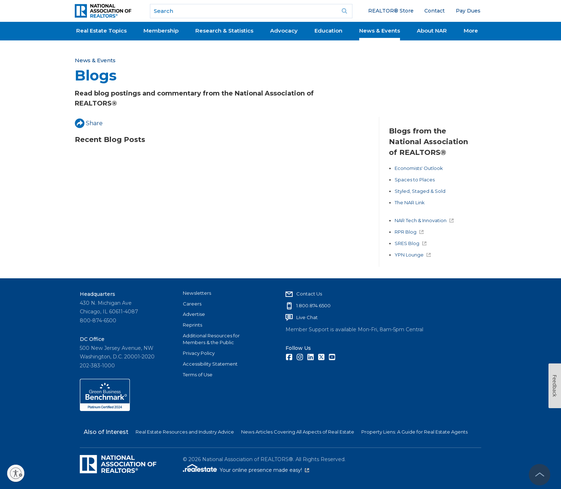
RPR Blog (409, 232)
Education (328, 30)
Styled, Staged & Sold (420, 191)
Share (89, 123)
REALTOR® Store (391, 11)
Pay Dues (468, 11)
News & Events (379, 30)
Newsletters (197, 293)
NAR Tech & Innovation (424, 220)
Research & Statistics (224, 30)
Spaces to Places (415, 179)
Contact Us (309, 294)
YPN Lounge (413, 255)
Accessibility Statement (210, 364)
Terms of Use (198, 374)
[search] (251, 11)
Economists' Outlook (419, 168)
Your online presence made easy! (264, 470)
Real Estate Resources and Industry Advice (185, 432)
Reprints (192, 325)
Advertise (194, 314)
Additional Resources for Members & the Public (211, 339)
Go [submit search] (344, 11)
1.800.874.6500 (313, 305)
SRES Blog (410, 243)
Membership (161, 30)
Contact (434, 11)
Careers (192, 304)
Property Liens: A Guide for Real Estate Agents (414, 432)
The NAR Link (410, 202)
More (471, 30)
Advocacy (284, 30)
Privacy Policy (199, 353)
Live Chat (307, 317)
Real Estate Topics (101, 30)
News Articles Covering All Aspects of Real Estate (297, 432)
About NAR (432, 30)
